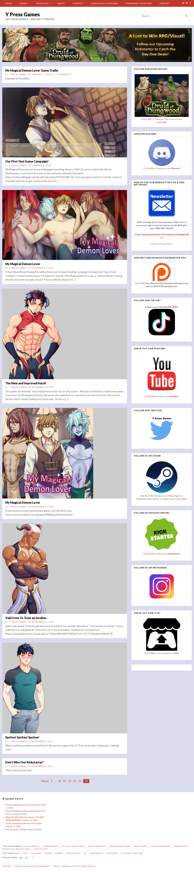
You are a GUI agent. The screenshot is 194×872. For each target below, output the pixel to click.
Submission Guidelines (104, 3)
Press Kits (42, 3)
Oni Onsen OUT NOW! (16, 829)
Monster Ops (181, 846)
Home (8, 3)
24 (79, 781)
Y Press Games (22, 14)
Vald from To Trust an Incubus (25, 618)
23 (74, 781)
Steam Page (173, 496)
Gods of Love (40, 849)
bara (17, 853)
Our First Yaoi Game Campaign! (26, 161)
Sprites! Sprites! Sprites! (22, 737)
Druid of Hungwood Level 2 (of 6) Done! (23, 805)
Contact (78, 3)
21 (64, 781)
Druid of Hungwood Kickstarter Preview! (24, 823)
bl (85, 853)
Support (165, 3)
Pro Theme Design (85, 866)
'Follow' (151, 496)
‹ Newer (44, 781)
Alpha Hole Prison (161, 846)
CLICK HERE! (172, 307)
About (61, 3)
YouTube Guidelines (132, 853)
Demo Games (141, 846)
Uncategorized (30, 846)
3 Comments (63, 74)
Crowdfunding (50, 846)
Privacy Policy (166, 244)
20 (59, 781)
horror (59, 853)
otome (48, 853)
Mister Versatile (97, 846)
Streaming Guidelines (139, 3)
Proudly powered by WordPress (32, 866)
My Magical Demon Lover (22, 264)
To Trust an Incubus (73, 846)
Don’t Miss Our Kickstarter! (24, 762)
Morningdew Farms (120, 846)
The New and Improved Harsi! (25, 383)
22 (69, 781)
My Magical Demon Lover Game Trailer (32, 70)
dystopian (111, 853)
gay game (36, 853)
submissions (96, 853)
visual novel (73, 853)
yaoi (25, 853)
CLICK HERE (146, 119)
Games (23, 3)
